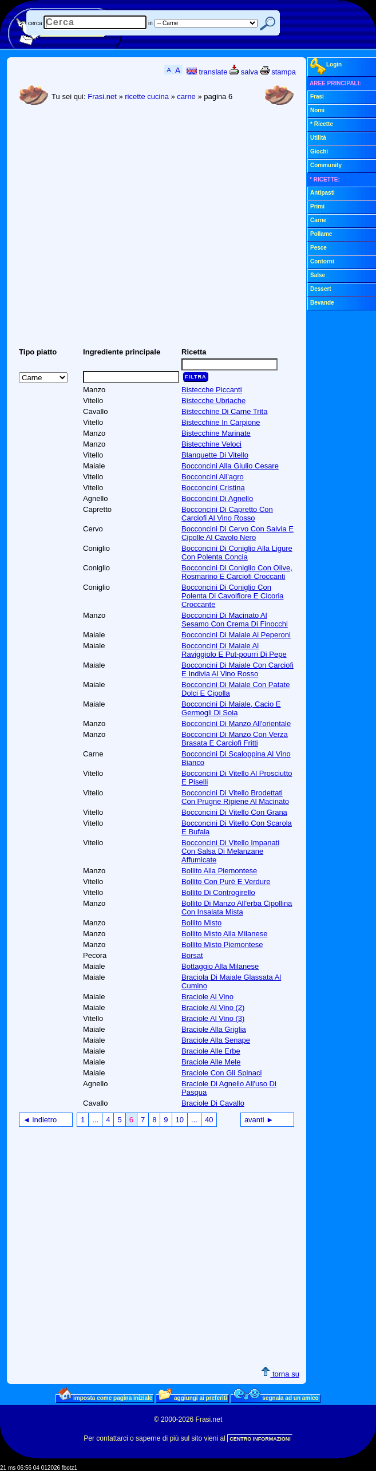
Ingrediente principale (121, 352)
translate (207, 72)
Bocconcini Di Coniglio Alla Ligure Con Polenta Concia (236, 552)
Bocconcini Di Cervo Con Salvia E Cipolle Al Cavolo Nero (237, 533)
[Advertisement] (107, 231)
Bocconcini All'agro (212, 476)
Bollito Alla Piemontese (219, 870)
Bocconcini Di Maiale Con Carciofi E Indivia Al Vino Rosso (237, 669)
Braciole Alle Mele (210, 1062)
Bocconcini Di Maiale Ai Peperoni (236, 634)
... (95, 1119)
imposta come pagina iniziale (105, 1397)
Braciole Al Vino (207, 996)
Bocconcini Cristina (213, 487)
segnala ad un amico (276, 1397)
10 (180, 1119)
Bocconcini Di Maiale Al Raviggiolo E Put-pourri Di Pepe (234, 649)
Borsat (192, 955)
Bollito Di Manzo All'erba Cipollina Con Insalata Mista (236, 907)
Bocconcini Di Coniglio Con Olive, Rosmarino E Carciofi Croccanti (236, 572)
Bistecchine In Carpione (220, 422)
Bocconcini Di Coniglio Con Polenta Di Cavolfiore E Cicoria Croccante (232, 596)
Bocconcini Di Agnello (217, 498)
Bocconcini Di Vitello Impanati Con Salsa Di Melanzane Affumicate (230, 851)
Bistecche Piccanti (211, 389)
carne (186, 96)
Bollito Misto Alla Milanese (224, 933)
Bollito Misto (201, 922)
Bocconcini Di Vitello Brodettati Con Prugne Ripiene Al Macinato (235, 797)
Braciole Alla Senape (215, 1040)
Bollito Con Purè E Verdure (225, 881)
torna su (280, 1374)
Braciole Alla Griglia (213, 1029)
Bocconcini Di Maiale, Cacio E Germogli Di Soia (230, 708)
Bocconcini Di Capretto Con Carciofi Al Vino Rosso (227, 513)
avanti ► (259, 1119)
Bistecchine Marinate (216, 433)
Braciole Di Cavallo (212, 1103)
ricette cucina (147, 96)
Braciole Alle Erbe (210, 1051)
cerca (35, 23)
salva (243, 72)
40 (209, 1119)
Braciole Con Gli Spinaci (221, 1072)
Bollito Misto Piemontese (222, 944)
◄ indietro (40, 1119)
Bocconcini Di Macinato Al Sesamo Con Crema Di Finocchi (234, 619)
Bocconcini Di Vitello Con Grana (234, 812)
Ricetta (193, 352)
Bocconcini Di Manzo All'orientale (236, 723)
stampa (278, 72)
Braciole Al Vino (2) (212, 1007)
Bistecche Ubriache (213, 400)
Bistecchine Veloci (211, 444)
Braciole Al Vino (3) (212, 1018)
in (150, 23)
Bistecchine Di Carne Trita (224, 411)
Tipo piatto (38, 352)
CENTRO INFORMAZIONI (260, 1439)
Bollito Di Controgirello (218, 892)
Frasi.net (102, 96)
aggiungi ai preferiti (193, 1397)
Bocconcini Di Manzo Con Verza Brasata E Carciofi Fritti (234, 738)
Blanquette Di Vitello (214, 455)
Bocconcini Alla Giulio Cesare (230, 466)
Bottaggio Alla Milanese (220, 966)
